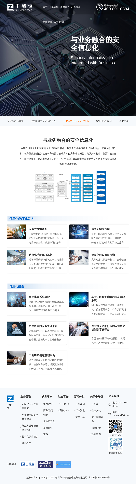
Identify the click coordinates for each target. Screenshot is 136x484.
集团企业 (48, 403)
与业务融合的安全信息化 (76, 120)
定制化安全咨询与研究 (11, 120)
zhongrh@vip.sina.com (124, 415)
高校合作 (64, 410)
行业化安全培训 (104, 120)
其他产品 (123, 120)
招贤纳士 (96, 427)
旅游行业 (48, 427)
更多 (45, 434)
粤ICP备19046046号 (99, 477)
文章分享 (80, 416)
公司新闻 (80, 403)
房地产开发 (49, 421)
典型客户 (47, 396)
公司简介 (96, 403)
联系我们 (96, 434)
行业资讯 (80, 410)
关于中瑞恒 (96, 396)
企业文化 (96, 410)
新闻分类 (79, 396)
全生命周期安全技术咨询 (43, 120)
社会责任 (63, 396)
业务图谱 (26, 396)
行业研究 (64, 403)
